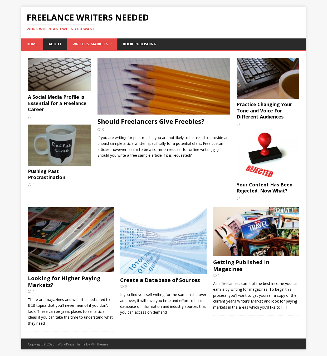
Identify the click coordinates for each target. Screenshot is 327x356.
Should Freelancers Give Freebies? (150, 121)
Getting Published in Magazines (241, 266)
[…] (284, 307)
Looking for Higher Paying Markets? (64, 282)
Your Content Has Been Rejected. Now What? (264, 187)
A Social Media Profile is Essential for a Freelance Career (57, 103)
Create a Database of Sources (160, 280)
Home (32, 43)
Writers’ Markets (90, 43)
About (55, 43)
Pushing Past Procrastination (46, 174)
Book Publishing (139, 43)
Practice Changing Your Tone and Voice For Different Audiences (264, 110)
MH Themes (99, 344)
